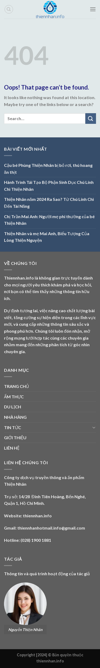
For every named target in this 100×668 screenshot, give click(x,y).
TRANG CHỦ (16, 386)
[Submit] (90, 118)
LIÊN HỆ (11, 447)
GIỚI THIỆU (15, 437)
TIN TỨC (12, 427)
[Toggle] (94, 427)
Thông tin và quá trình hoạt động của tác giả (47, 573)
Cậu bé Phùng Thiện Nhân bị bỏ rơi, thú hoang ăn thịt (48, 169)
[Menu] (93, 9)
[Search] (9, 9)
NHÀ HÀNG (15, 417)
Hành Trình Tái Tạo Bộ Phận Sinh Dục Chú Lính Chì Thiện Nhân (49, 186)
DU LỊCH (12, 406)
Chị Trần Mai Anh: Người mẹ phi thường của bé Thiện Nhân (49, 220)
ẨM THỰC (14, 396)
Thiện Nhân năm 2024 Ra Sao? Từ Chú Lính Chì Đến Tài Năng (49, 203)
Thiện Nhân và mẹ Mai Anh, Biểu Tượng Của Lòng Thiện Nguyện (46, 237)
